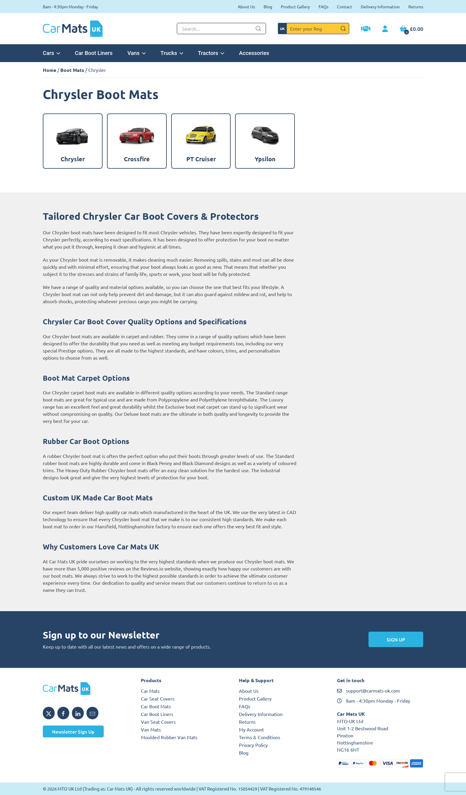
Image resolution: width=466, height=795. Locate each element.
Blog (268, 6)
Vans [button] (136, 53)
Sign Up (396, 639)
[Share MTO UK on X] (49, 713)
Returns (415, 6)
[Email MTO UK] (92, 713)
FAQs (323, 6)
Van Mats (151, 729)
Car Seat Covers (157, 698)
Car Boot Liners (94, 53)
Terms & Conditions (259, 737)
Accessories (254, 53)
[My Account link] (385, 29)
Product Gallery (295, 6)
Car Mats (150, 691)
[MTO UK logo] (86, 689)
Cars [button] (51, 53)
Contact (344, 6)
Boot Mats (72, 70)
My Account (251, 729)
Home (49, 70)
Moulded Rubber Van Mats (169, 737)
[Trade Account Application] (365, 29)
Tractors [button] (211, 53)
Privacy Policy (253, 745)
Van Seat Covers (158, 722)
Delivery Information (380, 6)
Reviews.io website (161, 568)
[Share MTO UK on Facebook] (63, 713)
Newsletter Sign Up (73, 731)
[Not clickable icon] (221, 28)
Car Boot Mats (156, 706)
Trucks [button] (171, 53)
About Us (246, 6)
